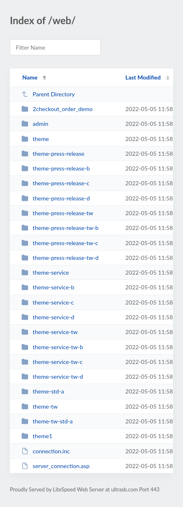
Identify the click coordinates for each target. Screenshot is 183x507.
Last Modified (143, 77)
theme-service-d (47, 317)
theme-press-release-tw (57, 212)
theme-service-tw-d (52, 376)
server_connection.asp (55, 465)
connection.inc (45, 451)
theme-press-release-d (55, 198)
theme (35, 138)
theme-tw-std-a (47, 421)
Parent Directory (48, 94)
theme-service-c (47, 302)
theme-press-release (52, 153)
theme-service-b (47, 287)
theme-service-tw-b (52, 346)
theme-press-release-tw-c (59, 242)
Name (29, 77)
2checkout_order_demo (57, 108)
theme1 (36, 435)
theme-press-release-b (55, 168)
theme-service (45, 272)
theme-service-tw (49, 331)
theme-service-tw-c (52, 361)
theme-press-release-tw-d (60, 257)
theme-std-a (42, 391)
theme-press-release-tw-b (60, 227)
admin (34, 123)
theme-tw (39, 406)
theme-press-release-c (55, 183)
